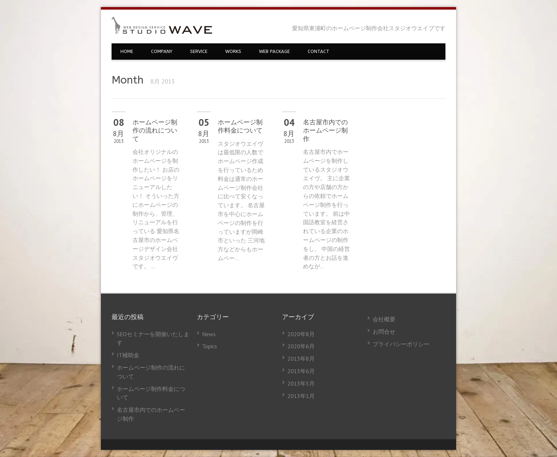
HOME (126, 51)
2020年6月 (301, 346)
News (209, 334)
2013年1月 (301, 395)
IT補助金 (128, 355)
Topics (209, 346)
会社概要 (384, 319)
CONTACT (318, 51)
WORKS (233, 51)
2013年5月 (301, 383)
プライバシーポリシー (401, 344)
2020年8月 (301, 334)
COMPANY (161, 51)
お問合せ (384, 331)
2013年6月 (301, 371)
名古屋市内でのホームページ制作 (325, 130)
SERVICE (198, 51)
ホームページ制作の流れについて (155, 130)
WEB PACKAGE (274, 51)
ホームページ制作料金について (240, 126)
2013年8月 (301, 358)
